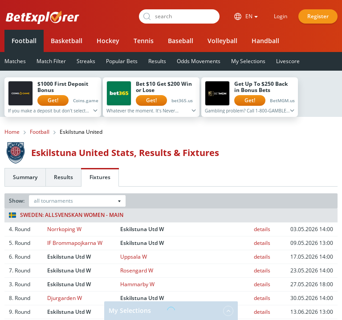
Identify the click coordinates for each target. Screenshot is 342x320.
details (262, 229)
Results (157, 61)
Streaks (86, 61)
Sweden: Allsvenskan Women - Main (66, 215)
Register (318, 16)
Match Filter (51, 61)
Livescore (288, 61)
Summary (25, 177)
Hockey (108, 40)
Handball (265, 40)
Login (280, 16)
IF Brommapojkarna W (74, 243)
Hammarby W (137, 284)
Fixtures (100, 177)
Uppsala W (133, 256)
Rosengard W (136, 270)
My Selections (248, 61)
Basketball (66, 40)
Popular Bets (122, 61)
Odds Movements (198, 61)
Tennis (144, 40)
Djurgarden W (64, 298)
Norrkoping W (64, 229)
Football (24, 40)
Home (12, 132)
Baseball (180, 40)
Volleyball (222, 40)
